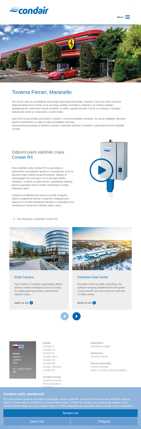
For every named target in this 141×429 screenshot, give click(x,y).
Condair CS (49, 349)
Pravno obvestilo (99, 366)
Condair (28, 10)
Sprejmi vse (70, 413)
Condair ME (49, 363)
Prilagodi (104, 421)
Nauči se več (23, 303)
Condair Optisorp (52, 366)
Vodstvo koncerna (52, 380)
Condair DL (49, 353)
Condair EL (49, 346)
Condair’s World (99, 356)
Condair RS (49, 370)
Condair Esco (50, 356)
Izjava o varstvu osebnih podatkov (109, 370)
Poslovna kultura (52, 383)
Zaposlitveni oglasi (100, 346)
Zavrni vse (37, 421)
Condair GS (49, 360)
